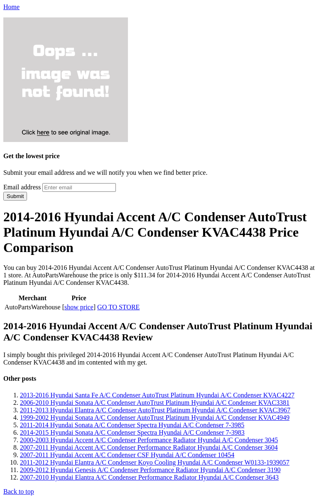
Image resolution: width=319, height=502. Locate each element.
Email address (22, 187)
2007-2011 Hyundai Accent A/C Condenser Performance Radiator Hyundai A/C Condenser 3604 (149, 447)
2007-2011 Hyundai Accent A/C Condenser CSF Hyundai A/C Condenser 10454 (127, 454)
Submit (15, 196)
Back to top (18, 491)
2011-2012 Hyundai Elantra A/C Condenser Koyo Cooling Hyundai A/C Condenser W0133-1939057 (155, 462)
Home (11, 6)
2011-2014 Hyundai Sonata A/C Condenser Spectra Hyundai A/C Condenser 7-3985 (132, 425)
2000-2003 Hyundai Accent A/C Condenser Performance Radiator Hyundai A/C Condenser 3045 (149, 439)
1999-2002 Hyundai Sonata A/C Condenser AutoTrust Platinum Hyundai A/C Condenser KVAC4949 (155, 417)
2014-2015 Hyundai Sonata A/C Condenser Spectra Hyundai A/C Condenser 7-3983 (132, 432)
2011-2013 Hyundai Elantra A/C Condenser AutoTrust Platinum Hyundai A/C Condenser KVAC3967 (155, 410)
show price (78, 307)
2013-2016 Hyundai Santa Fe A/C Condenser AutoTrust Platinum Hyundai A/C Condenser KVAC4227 (157, 395)
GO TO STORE (118, 307)
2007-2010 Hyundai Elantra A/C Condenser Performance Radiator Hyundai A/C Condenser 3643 (149, 477)
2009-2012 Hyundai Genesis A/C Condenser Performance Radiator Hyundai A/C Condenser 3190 (150, 469)
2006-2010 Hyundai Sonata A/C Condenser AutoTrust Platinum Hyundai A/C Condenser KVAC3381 (155, 402)
